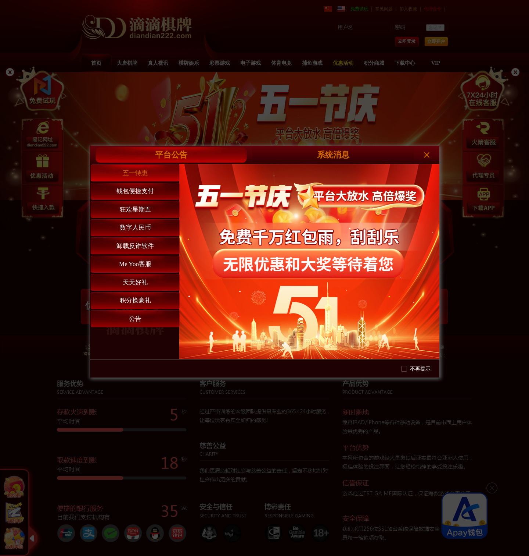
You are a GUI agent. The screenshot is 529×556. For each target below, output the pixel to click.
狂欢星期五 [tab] (135, 209)
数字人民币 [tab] (135, 227)
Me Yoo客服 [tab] (135, 264)
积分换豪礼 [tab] (135, 300)
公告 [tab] (135, 318)
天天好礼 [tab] (135, 282)
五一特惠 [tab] (135, 173)
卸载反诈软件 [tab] (135, 245)
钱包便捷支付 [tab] (135, 191)
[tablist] (135, 261)
